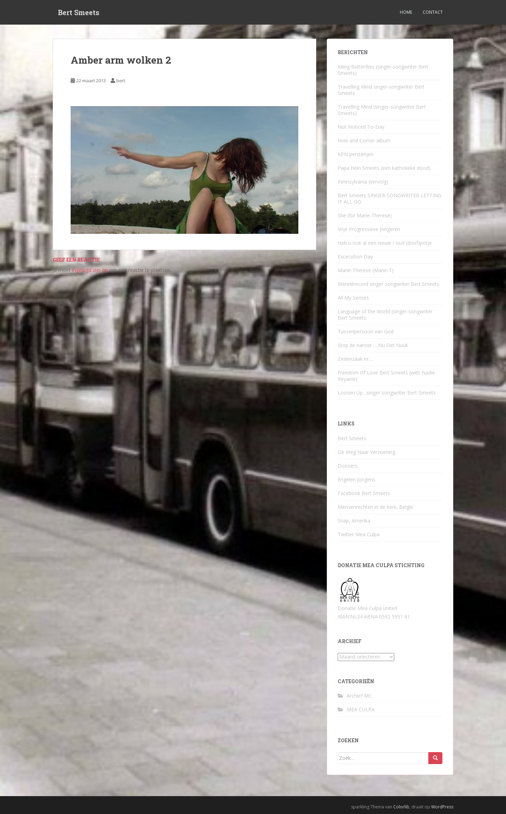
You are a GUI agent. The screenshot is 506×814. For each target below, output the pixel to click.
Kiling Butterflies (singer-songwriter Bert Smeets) (383, 69)
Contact (433, 12)
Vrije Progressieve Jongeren (369, 229)
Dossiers (348, 465)
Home (406, 12)
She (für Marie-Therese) (365, 215)
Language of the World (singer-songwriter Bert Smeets (385, 314)
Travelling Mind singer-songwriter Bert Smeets (381, 89)
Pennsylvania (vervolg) (363, 181)
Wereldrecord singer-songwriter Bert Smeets (388, 284)
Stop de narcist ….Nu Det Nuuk (373, 345)
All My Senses (353, 297)
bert (120, 80)
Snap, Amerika (354, 520)
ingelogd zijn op (90, 270)
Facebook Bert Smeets (364, 493)
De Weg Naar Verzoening (366, 452)
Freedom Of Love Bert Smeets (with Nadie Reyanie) (386, 375)
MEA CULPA (361, 709)
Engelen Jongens (356, 479)
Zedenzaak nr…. (356, 358)
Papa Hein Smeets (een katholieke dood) (384, 168)
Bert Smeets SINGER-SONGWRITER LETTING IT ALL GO (389, 198)
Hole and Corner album (364, 140)
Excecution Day (355, 256)
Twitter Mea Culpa (358, 534)
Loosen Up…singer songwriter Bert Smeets (387, 392)
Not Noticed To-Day (361, 126)
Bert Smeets (78, 12)
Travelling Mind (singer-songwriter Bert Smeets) (382, 109)
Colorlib (401, 807)
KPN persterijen (356, 154)
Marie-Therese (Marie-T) (366, 270)
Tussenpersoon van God (366, 331)
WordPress (442, 807)
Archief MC (359, 695)
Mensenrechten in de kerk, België (375, 507)
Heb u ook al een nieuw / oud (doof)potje (385, 242)
